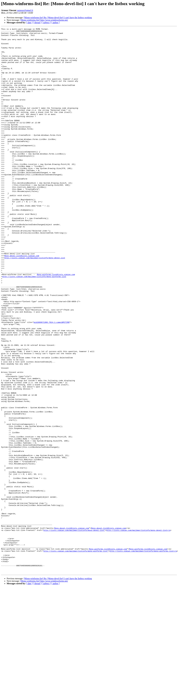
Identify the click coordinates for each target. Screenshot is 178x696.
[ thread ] (37, 22)
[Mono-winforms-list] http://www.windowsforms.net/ (44, 20)
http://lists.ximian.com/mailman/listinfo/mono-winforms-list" (75, 656)
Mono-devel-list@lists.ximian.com (21, 301)
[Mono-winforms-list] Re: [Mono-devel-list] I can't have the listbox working (58, 17)
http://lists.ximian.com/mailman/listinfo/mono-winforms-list (34, 326)
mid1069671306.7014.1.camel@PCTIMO (51, 381)
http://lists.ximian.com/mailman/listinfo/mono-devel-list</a (138, 631)
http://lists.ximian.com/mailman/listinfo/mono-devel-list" (74, 631)
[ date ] (29, 22)
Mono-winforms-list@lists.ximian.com (56, 324)
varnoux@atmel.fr (25, 10)
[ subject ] (46, 22)
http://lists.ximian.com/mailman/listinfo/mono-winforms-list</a (143, 656)
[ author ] (55, 22)
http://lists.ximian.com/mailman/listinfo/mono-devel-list (34, 304)
